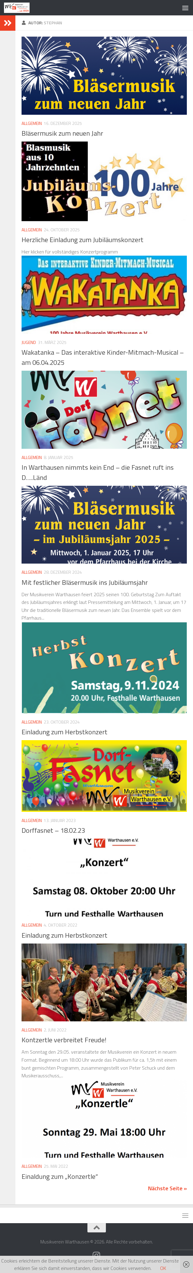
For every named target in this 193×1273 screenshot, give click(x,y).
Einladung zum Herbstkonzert (64, 732)
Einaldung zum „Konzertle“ (60, 1176)
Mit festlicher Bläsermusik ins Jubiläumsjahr (85, 582)
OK (163, 1268)
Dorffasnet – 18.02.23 (53, 830)
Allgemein (32, 123)
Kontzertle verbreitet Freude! (64, 1040)
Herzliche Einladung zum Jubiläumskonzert (82, 239)
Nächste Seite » (167, 1188)
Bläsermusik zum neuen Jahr (62, 133)
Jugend (29, 342)
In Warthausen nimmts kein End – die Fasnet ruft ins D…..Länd (98, 472)
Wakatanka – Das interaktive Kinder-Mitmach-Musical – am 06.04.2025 (103, 357)
